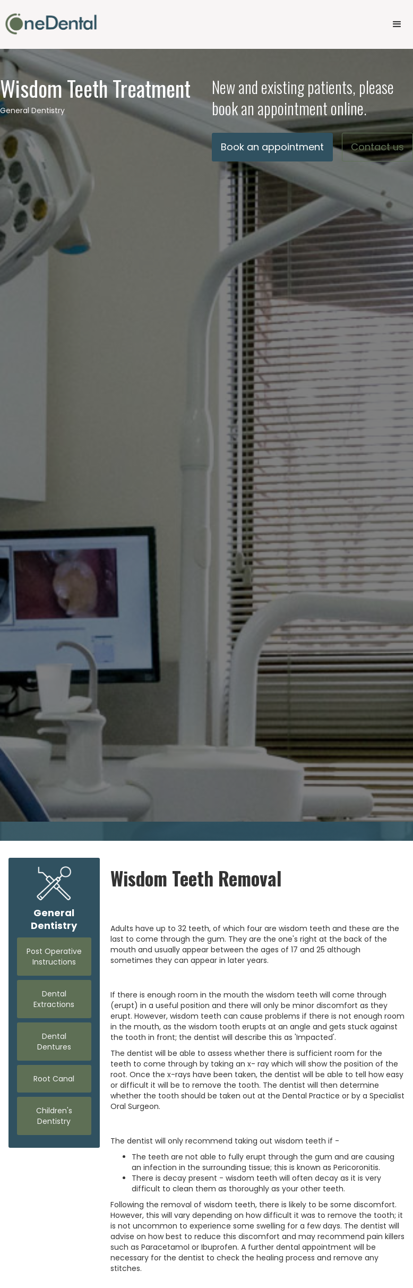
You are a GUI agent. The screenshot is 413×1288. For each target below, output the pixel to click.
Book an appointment (272, 146)
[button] (397, 24)
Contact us (377, 146)
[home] (51, 23)
